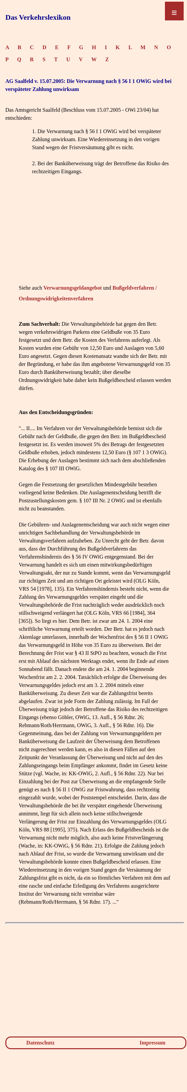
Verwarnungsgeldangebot (72, 288)
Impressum (152, 1043)
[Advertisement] (95, 236)
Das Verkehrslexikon (38, 17)
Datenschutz (40, 1043)
